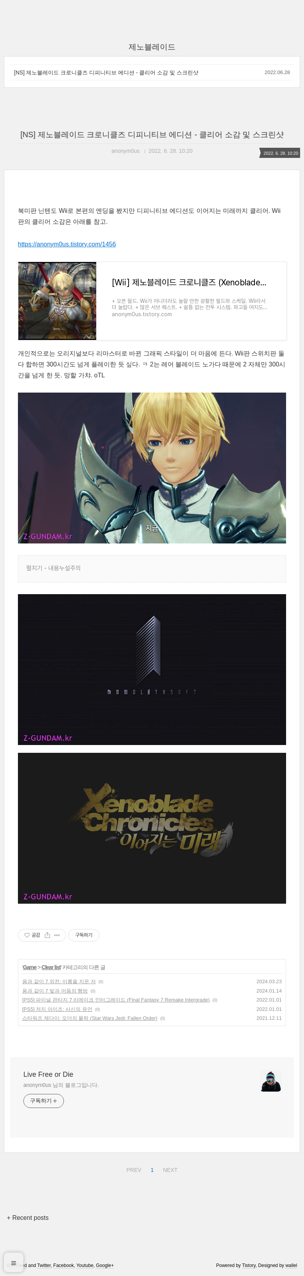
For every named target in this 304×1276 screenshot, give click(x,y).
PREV (132, 1169)
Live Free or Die (48, 1074)
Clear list (51, 967)
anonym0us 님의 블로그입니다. (61, 1085)
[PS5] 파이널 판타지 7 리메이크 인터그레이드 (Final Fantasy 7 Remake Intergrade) (116, 1000)
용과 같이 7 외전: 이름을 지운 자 (59, 981)
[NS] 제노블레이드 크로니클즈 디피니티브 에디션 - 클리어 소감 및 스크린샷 (106, 72)
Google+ (105, 1265)
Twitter (44, 1265)
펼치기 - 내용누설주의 (53, 568)
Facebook (63, 1265)
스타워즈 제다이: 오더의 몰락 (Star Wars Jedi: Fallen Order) (89, 1018)
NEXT (169, 1169)
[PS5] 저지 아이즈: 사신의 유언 (57, 1009)
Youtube (85, 1265)
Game (30, 967)
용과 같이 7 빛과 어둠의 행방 (55, 991)
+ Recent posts (28, 1217)
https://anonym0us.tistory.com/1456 (67, 244)
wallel (291, 1265)
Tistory (249, 1265)
